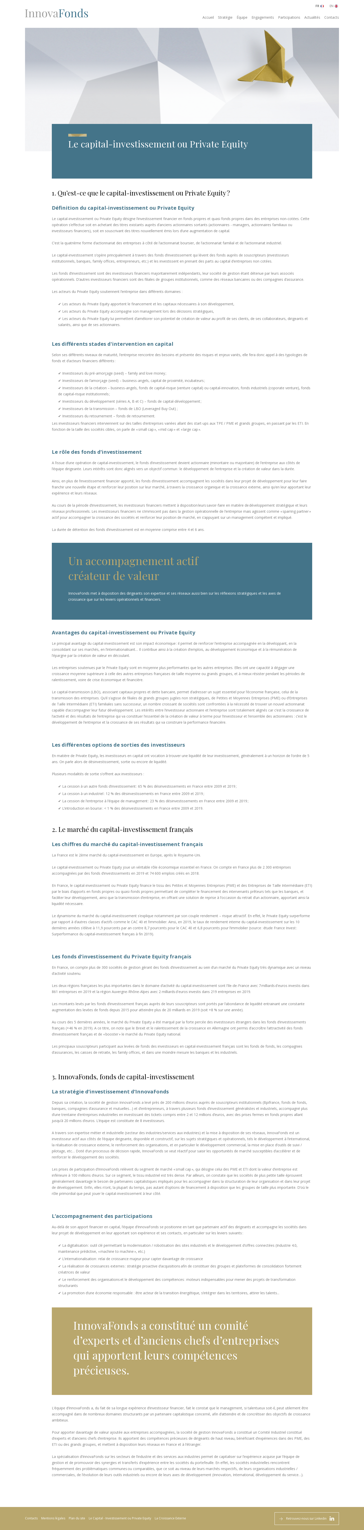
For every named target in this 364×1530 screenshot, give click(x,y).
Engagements (263, 17)
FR (317, 6)
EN (331, 6)
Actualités (312, 17)
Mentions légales (53, 1518)
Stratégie (225, 17)
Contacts (331, 17)
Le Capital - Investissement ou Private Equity (120, 1518)
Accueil (208, 17)
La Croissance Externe (170, 1518)
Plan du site (77, 1518)
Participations (289, 17)
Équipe (242, 17)
